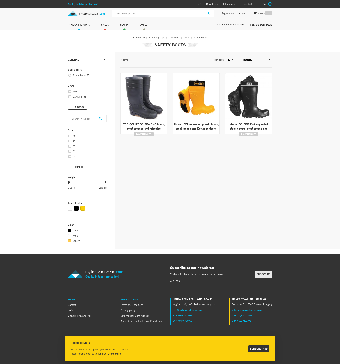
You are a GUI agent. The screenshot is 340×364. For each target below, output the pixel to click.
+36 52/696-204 (182, 321)
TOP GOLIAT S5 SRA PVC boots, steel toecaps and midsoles (144, 126)
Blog (198, 4)
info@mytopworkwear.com (230, 24)
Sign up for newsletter (79, 315)
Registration (227, 13)
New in (124, 24)
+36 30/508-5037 (183, 315)
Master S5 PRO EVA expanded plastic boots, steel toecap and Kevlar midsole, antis (249, 128)
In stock (79, 107)
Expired (79, 167)
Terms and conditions (131, 304)
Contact (248, 4)
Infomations (229, 4)
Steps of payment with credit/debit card (141, 321)
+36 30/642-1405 (242, 315)
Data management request (134, 315)
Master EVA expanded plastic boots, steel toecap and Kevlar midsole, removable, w (196, 128)
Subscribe (263, 274)
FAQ (70, 310)
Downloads (212, 4)
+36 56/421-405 (241, 321)
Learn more (114, 353)
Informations (129, 299)
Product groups (79, 24)
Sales (105, 24)
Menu (71, 299)
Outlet (144, 24)
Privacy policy (127, 310)
